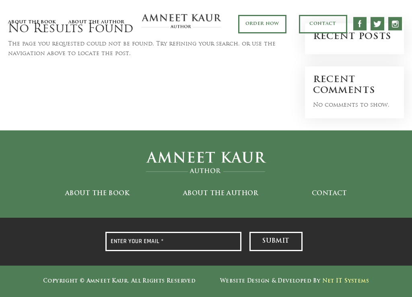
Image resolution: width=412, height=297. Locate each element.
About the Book (32, 22)
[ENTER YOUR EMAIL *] (173, 241)
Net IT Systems (345, 281)
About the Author (96, 22)
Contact (322, 24)
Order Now (262, 24)
